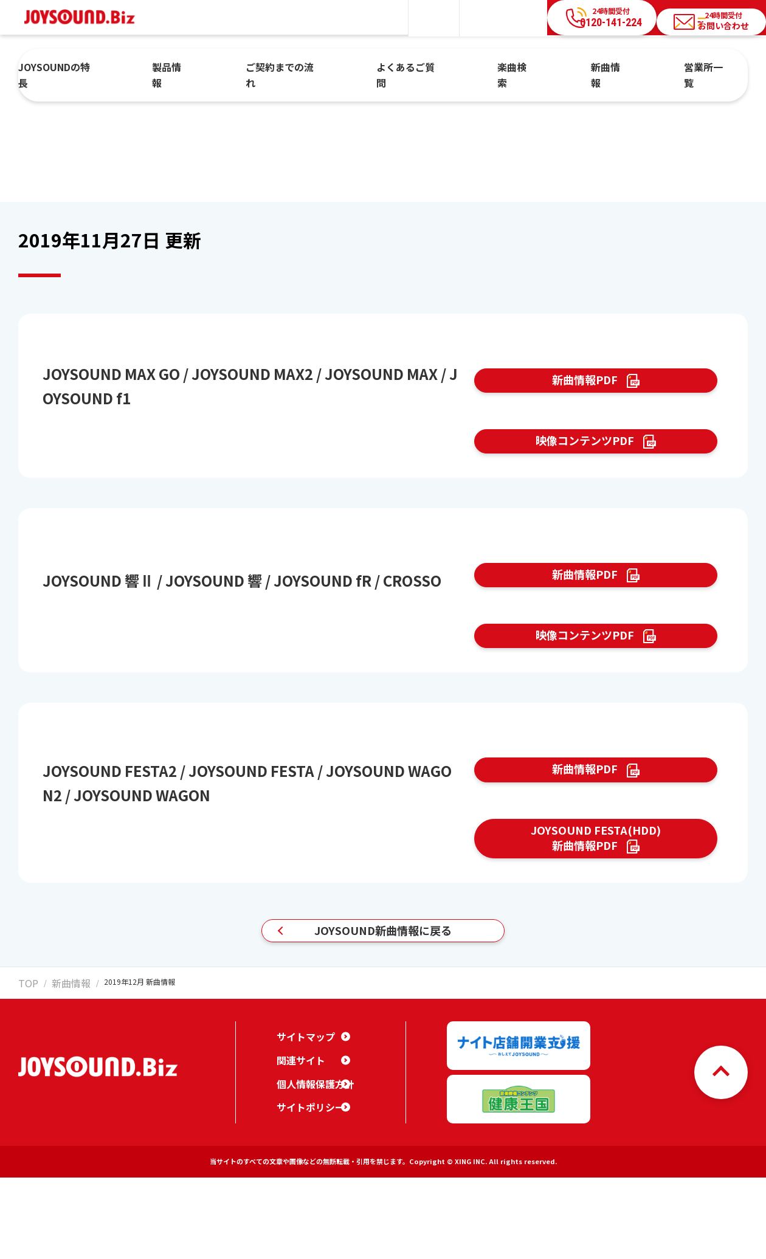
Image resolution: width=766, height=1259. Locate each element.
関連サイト (298, 1151)
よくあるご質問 (415, 69)
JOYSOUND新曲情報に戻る (383, 1024)
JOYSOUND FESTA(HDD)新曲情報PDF (596, 916)
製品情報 (222, 69)
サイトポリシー (306, 1198)
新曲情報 (574, 69)
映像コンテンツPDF (583, 462)
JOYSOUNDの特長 (130, 69)
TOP (25, 1082)
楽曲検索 (501, 69)
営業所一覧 (651, 69)
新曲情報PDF (583, 387)
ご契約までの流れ (312, 69)
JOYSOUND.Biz (86, 17)
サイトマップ (302, 1127)
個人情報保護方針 (311, 1174)
